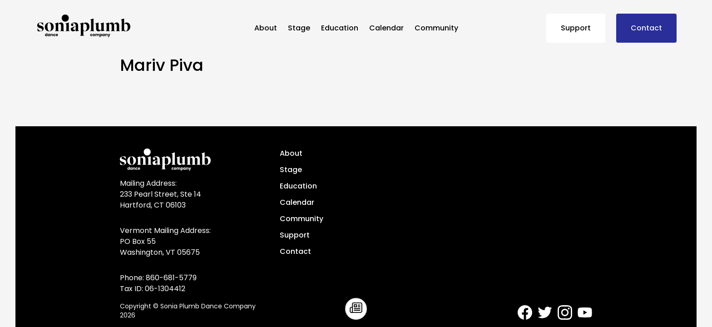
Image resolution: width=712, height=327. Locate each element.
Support (576, 28)
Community (436, 28)
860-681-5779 (171, 277)
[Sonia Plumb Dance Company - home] (142, 26)
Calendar (386, 28)
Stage (299, 28)
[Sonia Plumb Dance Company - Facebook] (525, 312)
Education (339, 28)
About (265, 28)
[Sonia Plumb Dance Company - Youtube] (585, 312)
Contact (646, 28)
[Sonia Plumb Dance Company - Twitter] (545, 312)
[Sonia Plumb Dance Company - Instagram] (565, 312)
